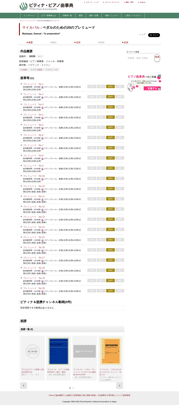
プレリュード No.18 (34, 268)
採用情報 (77, 395)
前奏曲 (24, 70)
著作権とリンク (114, 395)
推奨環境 (126, 395)
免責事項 (102, 395)
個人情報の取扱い (90, 395)
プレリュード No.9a (34, 176)
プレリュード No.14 (34, 227)
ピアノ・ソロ (52, 70)
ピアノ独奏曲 (37, 70)
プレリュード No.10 (34, 186)
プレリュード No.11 (34, 196)
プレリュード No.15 (34, 237)
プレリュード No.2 (33, 94)
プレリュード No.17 (34, 257)
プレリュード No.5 (33, 125)
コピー (40, 56)
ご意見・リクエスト (133, 15)
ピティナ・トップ (92, 2)
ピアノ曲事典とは (48, 15)
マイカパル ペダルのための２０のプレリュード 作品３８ (110, 372)
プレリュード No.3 (33, 104)
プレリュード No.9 (33, 166)
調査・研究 (129, 2)
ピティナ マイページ (112, 2)
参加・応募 (93, 15)
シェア (142, 34)
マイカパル (30, 20)
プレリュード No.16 (34, 247)
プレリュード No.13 (34, 217)
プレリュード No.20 (34, 288)
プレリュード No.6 (33, 135)
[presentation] (23, 385)
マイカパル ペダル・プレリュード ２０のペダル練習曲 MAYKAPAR (84, 372)
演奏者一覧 (67, 15)
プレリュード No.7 (33, 145)
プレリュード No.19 (34, 278)
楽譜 (80, 15)
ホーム (22, 20)
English (142, 2)
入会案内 (68, 395)
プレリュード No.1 (33, 84)
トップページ (29, 15)
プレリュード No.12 (34, 206)
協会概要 (59, 395)
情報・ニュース (111, 15)
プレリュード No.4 (33, 114)
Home (51, 395)
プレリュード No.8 (33, 155)
